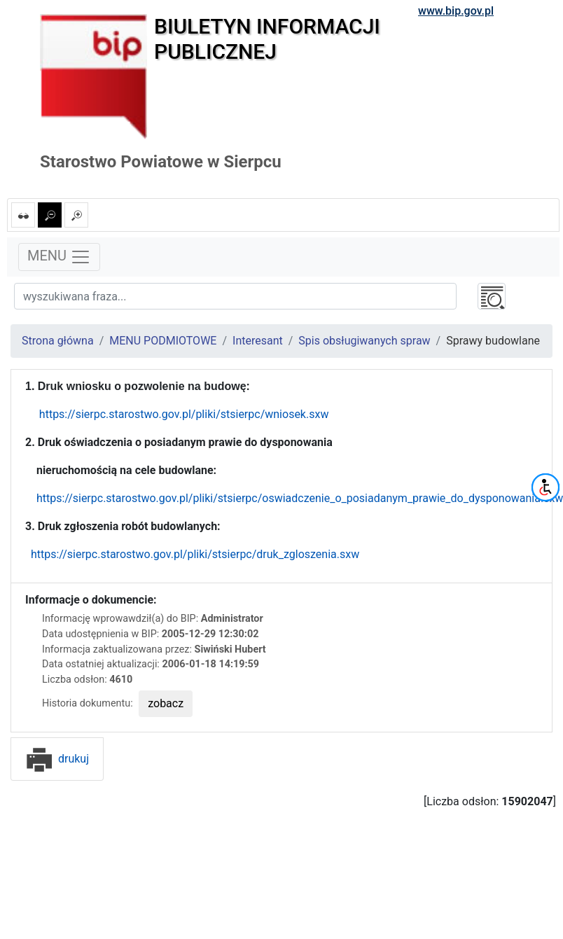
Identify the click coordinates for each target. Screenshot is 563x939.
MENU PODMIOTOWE (162, 340)
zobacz (165, 703)
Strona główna (58, 340)
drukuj (57, 758)
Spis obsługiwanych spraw (364, 340)
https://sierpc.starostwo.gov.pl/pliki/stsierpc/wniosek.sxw (184, 414)
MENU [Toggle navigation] (59, 256)
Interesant (257, 340)
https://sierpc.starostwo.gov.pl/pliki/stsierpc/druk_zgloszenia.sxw (193, 554)
